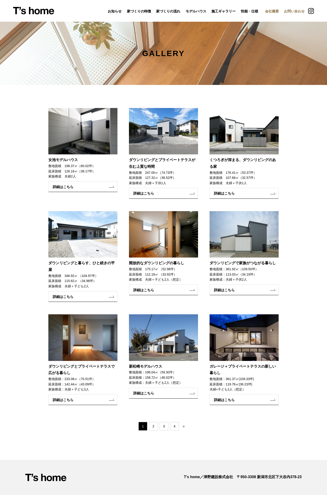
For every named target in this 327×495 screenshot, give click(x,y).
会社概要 (272, 11)
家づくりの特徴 (139, 11)
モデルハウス (196, 11)
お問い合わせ (294, 11)
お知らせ (115, 11)
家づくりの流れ (168, 11)
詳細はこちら (64, 187)
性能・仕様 (249, 11)
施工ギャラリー (223, 11)
